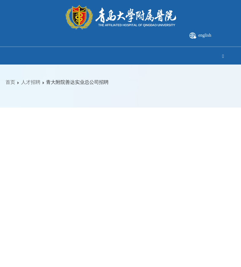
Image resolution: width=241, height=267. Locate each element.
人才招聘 (30, 82)
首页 (10, 82)
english (204, 35)
